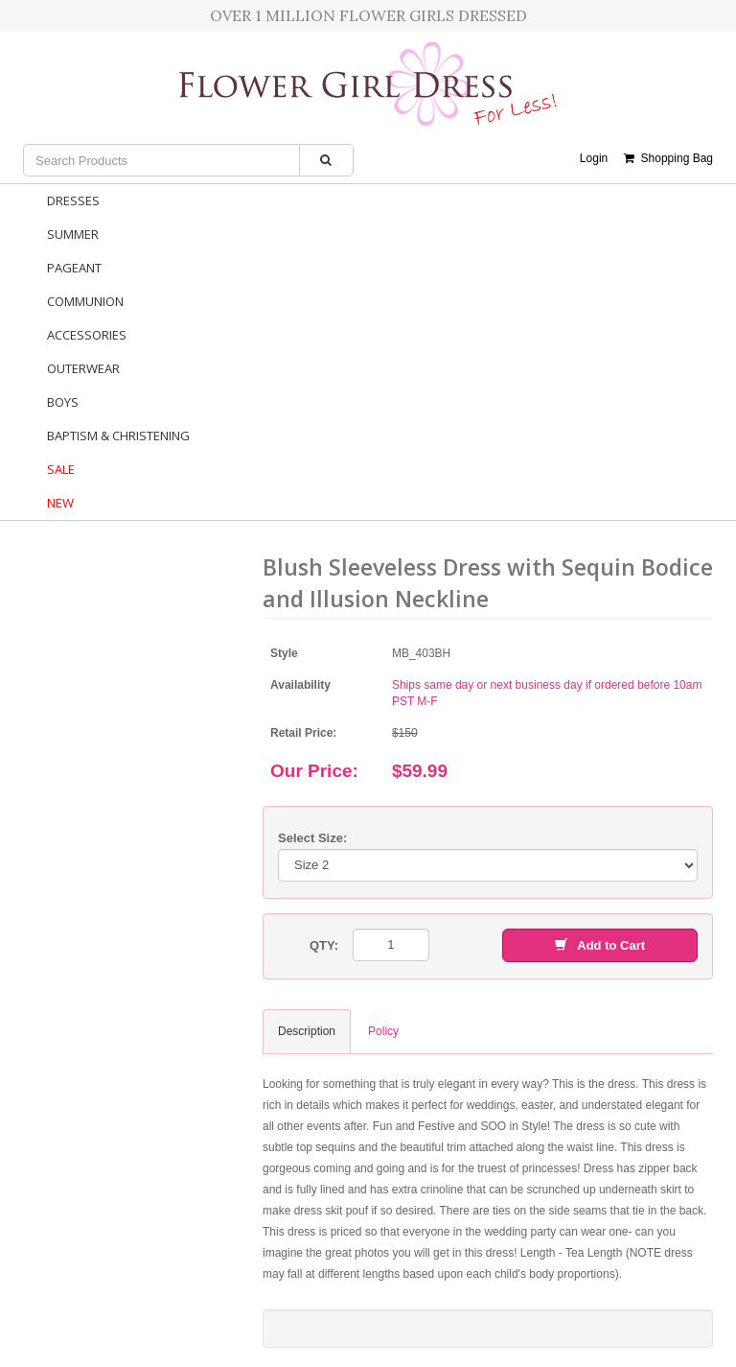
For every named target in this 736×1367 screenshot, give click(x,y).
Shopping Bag (668, 158)
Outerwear (83, 368)
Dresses (73, 200)
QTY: (324, 945)
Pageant (74, 267)
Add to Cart (600, 945)
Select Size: (312, 838)
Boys (63, 402)
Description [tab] (306, 1031)
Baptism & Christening (118, 435)
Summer (73, 234)
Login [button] (594, 158)
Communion (85, 301)
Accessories (86, 334)
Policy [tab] (383, 1031)
